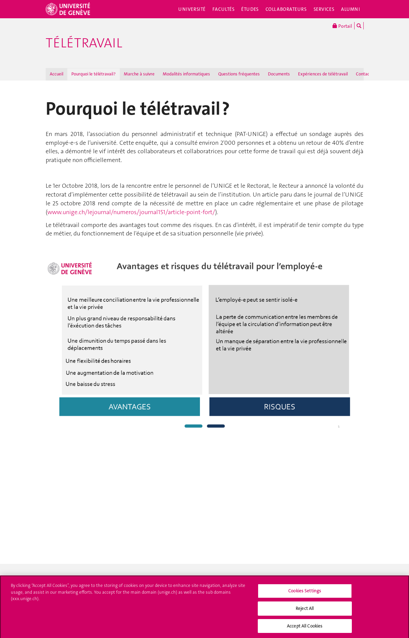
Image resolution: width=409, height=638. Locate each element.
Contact (363, 74)
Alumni (350, 9)
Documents (279, 74)
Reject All (305, 610)
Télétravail (84, 43)
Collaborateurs (286, 9)
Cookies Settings (304, 593)
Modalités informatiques (186, 74)
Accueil (56, 74)
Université (192, 9)
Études (249, 9)
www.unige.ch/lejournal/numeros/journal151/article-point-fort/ (131, 212)
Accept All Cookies (304, 628)
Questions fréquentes (239, 74)
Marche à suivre (139, 74)
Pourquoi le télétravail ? (93, 74)
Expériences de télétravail (323, 74)
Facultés (223, 9)
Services (324, 9)
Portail (342, 25)
